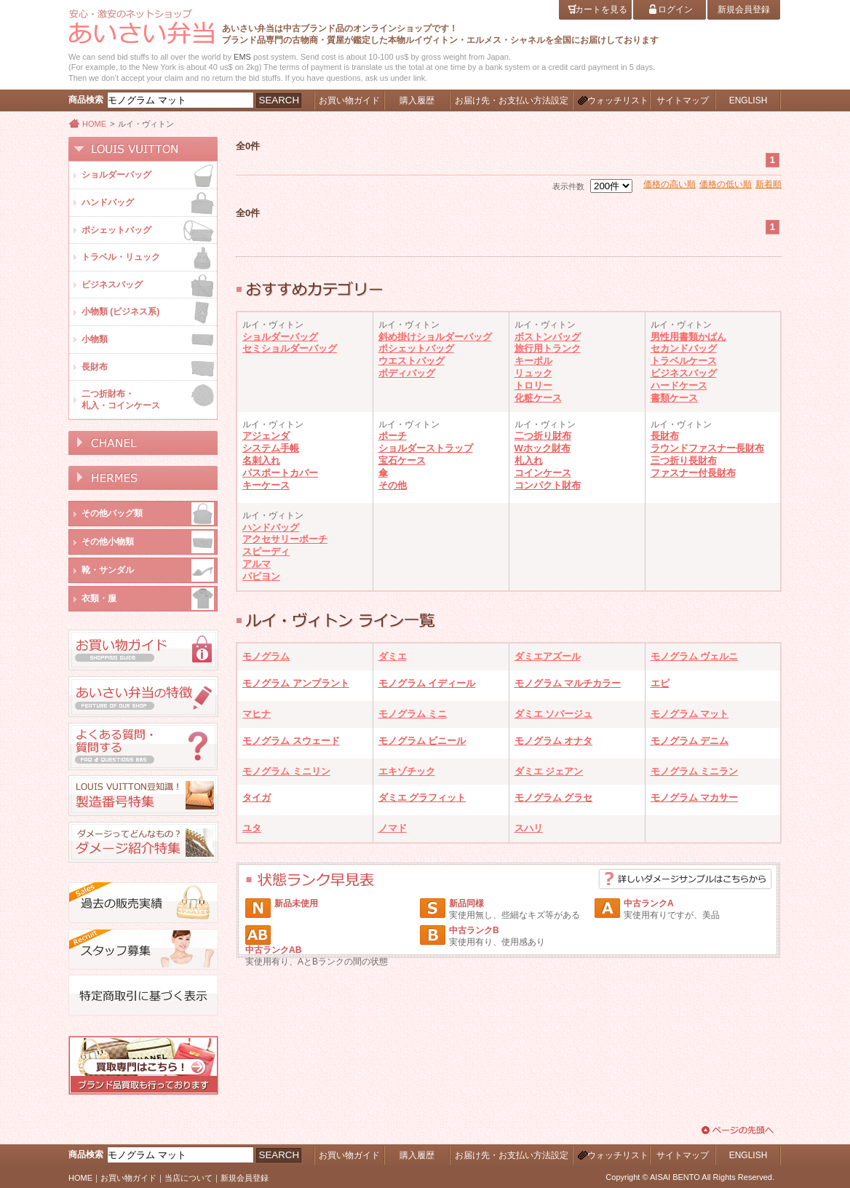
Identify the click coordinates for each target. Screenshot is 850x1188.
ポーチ (392, 435)
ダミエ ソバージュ (554, 713)
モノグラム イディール (427, 683)
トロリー (533, 385)
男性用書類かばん (688, 336)
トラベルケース (684, 360)
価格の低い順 (725, 184)
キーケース (266, 485)
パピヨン (261, 576)
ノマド (392, 828)
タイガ (256, 797)
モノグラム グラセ (554, 797)
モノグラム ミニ (413, 713)
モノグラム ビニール (422, 740)
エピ (660, 683)
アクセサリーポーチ (284, 539)
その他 (392, 485)
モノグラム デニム (690, 740)
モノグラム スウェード (291, 740)
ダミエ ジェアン (549, 771)
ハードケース (679, 385)
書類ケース (674, 397)
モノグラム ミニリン (286, 771)
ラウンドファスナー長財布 (707, 448)
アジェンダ (266, 435)
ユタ (251, 828)
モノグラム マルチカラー (568, 683)
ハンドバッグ (270, 527)
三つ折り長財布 (684, 460)
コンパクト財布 (548, 485)
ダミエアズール (548, 656)
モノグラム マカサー (695, 797)
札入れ (529, 460)
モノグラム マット (690, 713)
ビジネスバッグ (684, 373)
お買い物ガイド (128, 1177)
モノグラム (266, 656)
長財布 (665, 435)
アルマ (256, 563)
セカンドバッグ (684, 348)
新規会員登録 (245, 1177)
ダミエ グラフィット (422, 797)
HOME (94, 123)
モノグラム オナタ (554, 740)
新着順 (768, 184)
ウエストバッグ (411, 360)
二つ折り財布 (543, 435)
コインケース (543, 472)
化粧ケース (538, 397)
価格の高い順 (669, 184)
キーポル (533, 360)
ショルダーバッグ (280, 336)
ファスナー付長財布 (693, 472)
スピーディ (266, 551)
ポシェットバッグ (416, 348)
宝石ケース (402, 460)
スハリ (529, 828)
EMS (242, 56)
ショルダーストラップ (425, 448)
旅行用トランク (548, 348)
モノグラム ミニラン (695, 771)
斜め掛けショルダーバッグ (435, 336)
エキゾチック (406, 771)
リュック (533, 373)
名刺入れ (261, 460)
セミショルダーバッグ (289, 348)
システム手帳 (270, 448)
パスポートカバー (280, 472)
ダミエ (392, 656)
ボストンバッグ (548, 336)
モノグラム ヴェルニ (695, 656)
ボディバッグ (406, 373)
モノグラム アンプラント (295, 683)
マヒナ (256, 713)
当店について (188, 1177)
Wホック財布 (543, 448)
